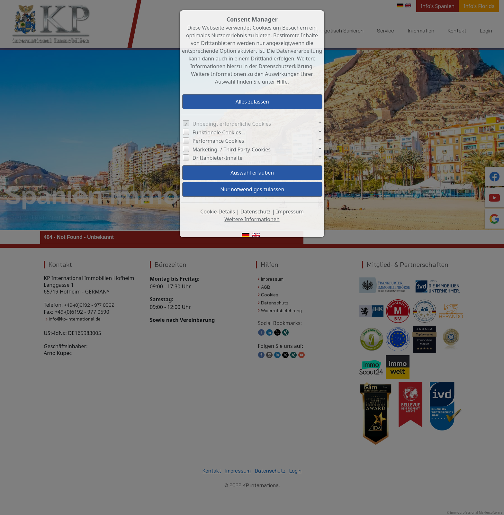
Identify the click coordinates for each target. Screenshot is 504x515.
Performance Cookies (218, 140)
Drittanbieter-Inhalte (218, 157)
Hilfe (282, 81)
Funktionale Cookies (217, 132)
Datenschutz (255, 211)
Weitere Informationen (251, 219)
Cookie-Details (217, 211)
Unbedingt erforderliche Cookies (232, 123)
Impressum (290, 211)
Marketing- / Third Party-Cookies (232, 149)
